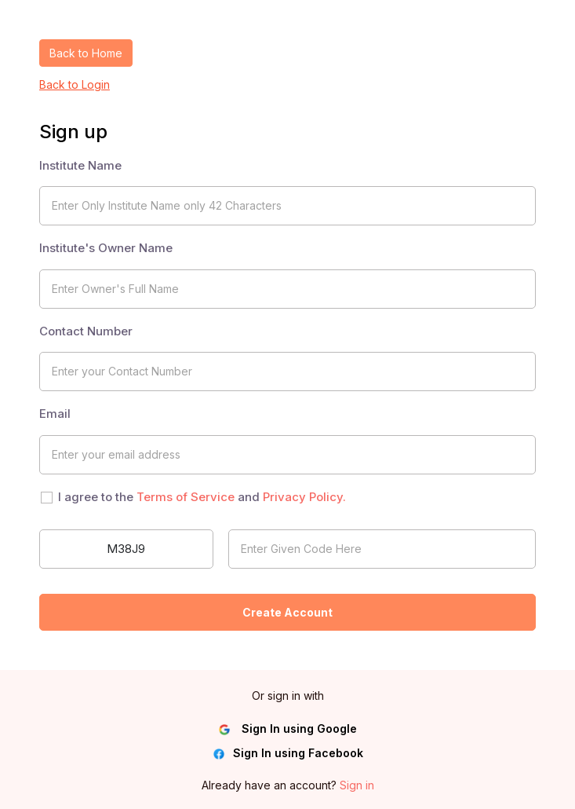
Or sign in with (288, 695)
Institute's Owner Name (106, 247)
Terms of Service (185, 496)
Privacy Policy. (304, 496)
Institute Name (80, 165)
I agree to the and (202, 496)
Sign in (357, 785)
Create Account (287, 612)
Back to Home (85, 53)
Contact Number (86, 331)
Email (55, 413)
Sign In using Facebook (288, 753)
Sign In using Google (287, 729)
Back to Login (74, 84)
